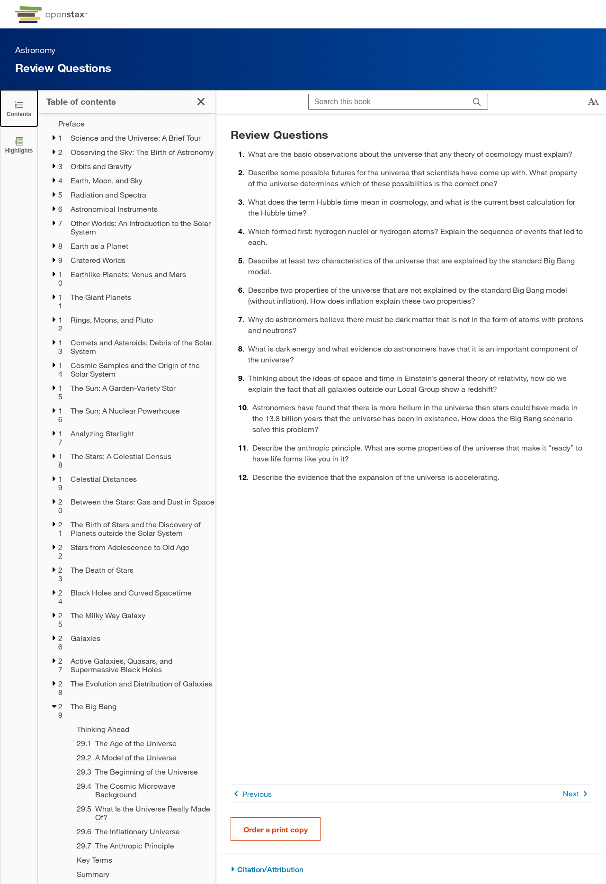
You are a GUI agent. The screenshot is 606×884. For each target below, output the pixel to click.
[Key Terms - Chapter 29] (139, 860)
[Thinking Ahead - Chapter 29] (139, 729)
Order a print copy (275, 829)
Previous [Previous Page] (251, 794)
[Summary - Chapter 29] (139, 874)
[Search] (477, 101)
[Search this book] (387, 101)
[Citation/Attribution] (411, 869)
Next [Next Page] (577, 794)
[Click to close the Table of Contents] (18, 108)
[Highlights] (18, 144)
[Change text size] (593, 102)
